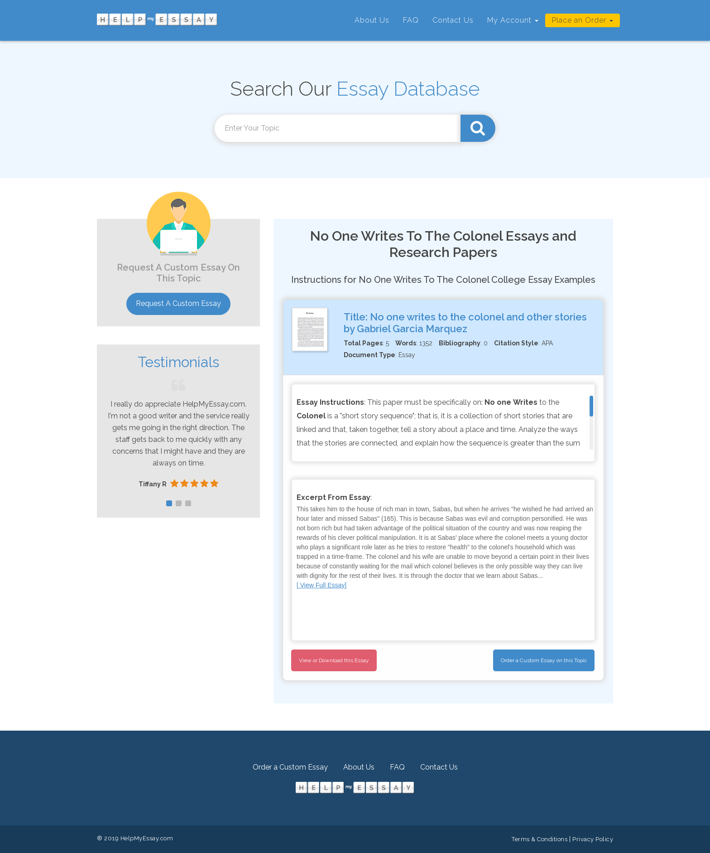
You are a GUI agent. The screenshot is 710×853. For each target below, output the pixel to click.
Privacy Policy (592, 839)
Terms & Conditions (539, 839)
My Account (512, 20)
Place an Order (582, 20)
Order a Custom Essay (290, 767)
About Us (372, 20)
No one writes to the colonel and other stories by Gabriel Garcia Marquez (465, 322)
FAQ (411, 20)
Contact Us (453, 20)
